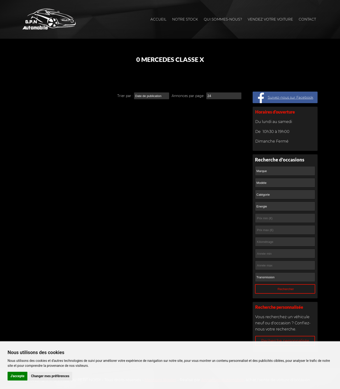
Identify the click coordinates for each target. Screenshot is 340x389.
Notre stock (185, 19)
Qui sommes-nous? (223, 19)
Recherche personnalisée (285, 340)
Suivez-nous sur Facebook (290, 97)
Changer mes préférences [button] (50, 376)
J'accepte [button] (17, 376)
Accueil (158, 19)
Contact (307, 19)
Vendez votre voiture (270, 19)
